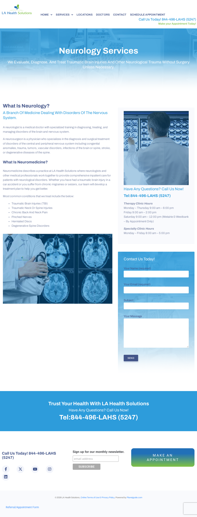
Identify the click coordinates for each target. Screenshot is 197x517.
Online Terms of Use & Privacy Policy (97, 497)
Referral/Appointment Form (22, 507)
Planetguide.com (134, 497)
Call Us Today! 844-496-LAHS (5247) (167, 19)
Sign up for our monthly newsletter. (98, 451)
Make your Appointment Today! (177, 23)
